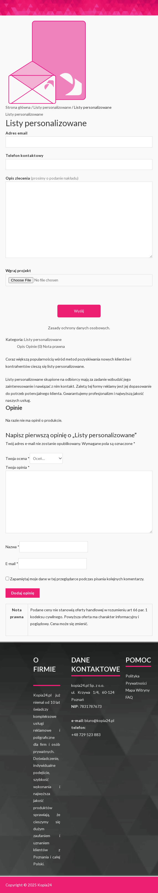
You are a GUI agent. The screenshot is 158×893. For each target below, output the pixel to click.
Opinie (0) (34, 346)
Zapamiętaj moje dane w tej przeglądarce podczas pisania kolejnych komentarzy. (77, 578)
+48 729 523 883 (86, 734)
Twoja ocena (18, 458)
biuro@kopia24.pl (99, 720)
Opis (21, 346)
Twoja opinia (18, 467)
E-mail (12, 563)
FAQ (129, 697)
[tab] (21, 346)
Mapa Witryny (138, 690)
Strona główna (18, 107)
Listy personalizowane (52, 107)
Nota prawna (54, 346)
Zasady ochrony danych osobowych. (79, 327)
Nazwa (12, 546)
